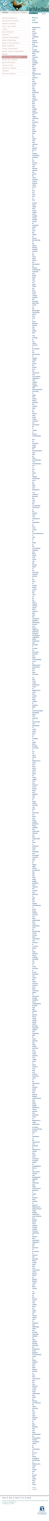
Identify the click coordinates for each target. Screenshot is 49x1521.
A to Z (14, 12)
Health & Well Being (9, 40)
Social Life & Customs (10, 59)
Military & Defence (8, 45)
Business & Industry (9, 23)
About (40, 12)
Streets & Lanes (7, 65)
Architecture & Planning (10, 20)
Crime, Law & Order (9, 26)
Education (5, 34)
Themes (5, 12)
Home (34, 12)
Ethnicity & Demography (10, 37)
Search (23, 12)
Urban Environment (8, 73)
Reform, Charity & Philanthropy (13, 51)
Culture (4, 29)
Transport (5, 70)
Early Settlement (8, 32)
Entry (44, 14)
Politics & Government (10, 48)
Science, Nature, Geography (12, 57)
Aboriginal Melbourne (9, 18)
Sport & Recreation (8, 62)
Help (33, 13)
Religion (5, 54)
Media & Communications (11, 43)
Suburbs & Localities (9, 68)
